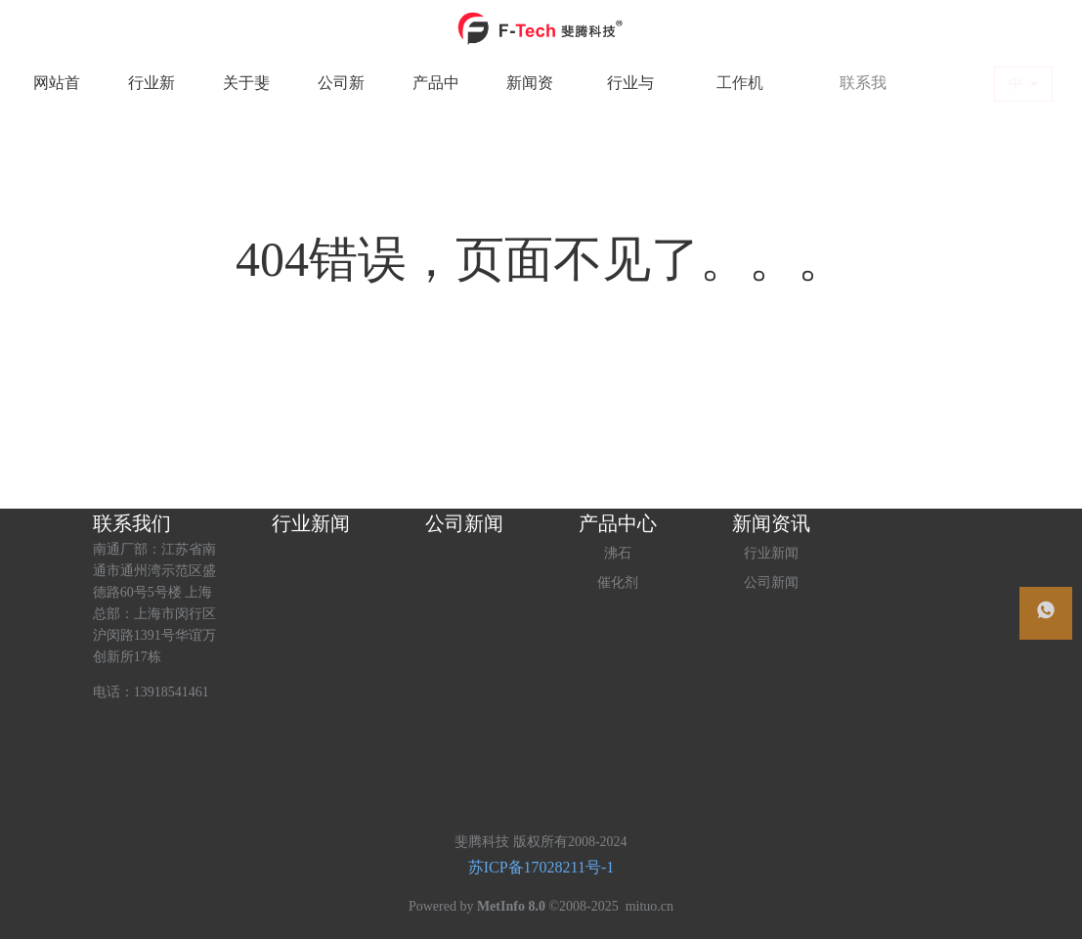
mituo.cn (649, 906)
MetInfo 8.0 (511, 906)
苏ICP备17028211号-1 (541, 867)
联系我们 (132, 523)
